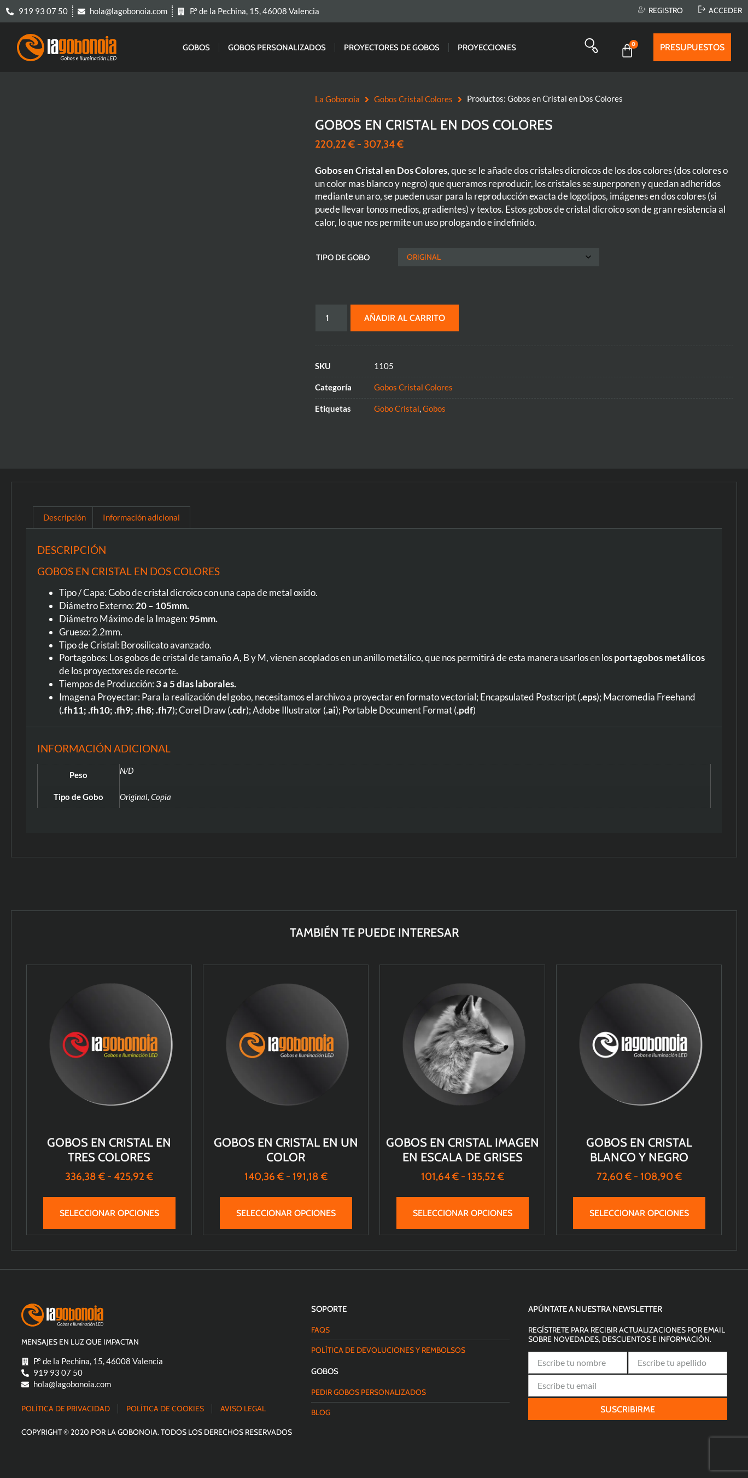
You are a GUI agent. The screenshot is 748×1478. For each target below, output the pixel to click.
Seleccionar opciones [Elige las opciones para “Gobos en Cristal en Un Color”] (286, 1213)
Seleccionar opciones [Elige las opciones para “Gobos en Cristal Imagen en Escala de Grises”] (462, 1213)
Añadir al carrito (406, 318)
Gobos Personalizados (277, 47)
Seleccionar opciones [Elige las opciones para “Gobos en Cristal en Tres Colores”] (109, 1213)
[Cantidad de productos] (331, 318)
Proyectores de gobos (392, 47)
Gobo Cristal (396, 408)
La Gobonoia (337, 99)
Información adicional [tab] (141, 517)
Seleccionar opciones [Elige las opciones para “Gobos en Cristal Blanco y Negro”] (639, 1213)
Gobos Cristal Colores (413, 99)
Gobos (196, 47)
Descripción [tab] (64, 517)
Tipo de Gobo (343, 257)
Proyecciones (487, 47)
